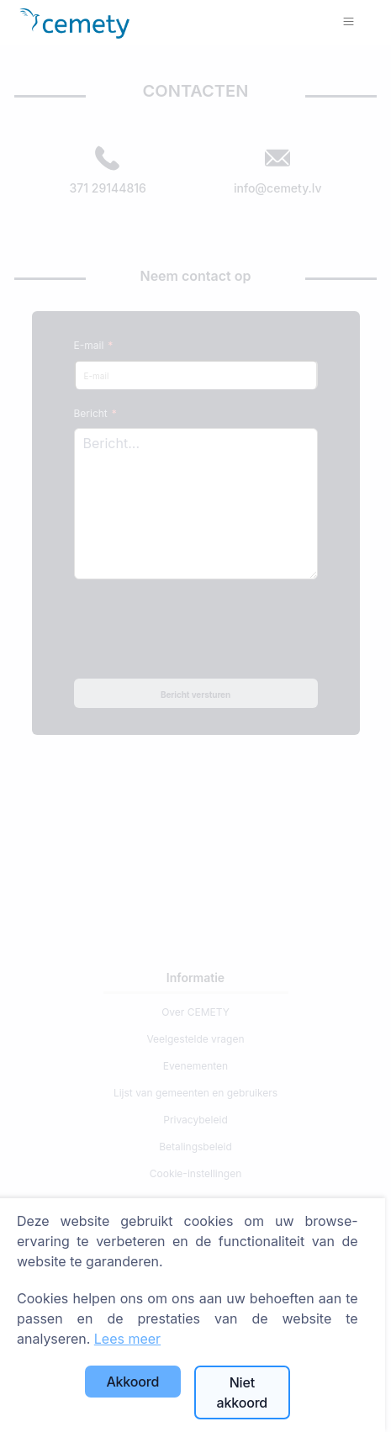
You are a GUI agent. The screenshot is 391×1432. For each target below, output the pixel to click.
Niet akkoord (242, 1392)
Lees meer (127, 1338)
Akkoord (132, 1381)
